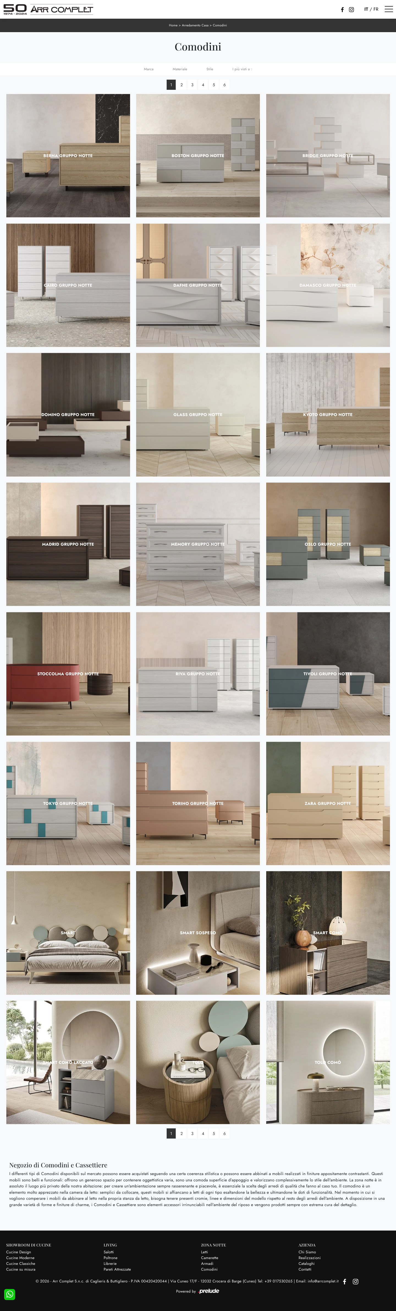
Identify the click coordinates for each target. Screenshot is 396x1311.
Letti (204, 1252)
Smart (68, 933)
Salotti (109, 1252)
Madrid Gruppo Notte (68, 544)
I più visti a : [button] (242, 68)
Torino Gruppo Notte (198, 803)
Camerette (209, 1257)
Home (173, 25)
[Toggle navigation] (389, 9)
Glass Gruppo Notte (198, 415)
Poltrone (110, 1257)
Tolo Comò (328, 1062)
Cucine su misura (20, 1269)
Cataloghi (307, 1263)
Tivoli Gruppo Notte (328, 674)
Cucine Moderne (20, 1257)
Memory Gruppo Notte (198, 544)
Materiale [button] (180, 68)
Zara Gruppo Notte (328, 803)
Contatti (305, 1269)
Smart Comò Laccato (68, 1062)
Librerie (110, 1263)
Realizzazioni (310, 1257)
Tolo (198, 1062)
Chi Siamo (307, 1252)
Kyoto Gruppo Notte (328, 415)
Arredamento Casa (195, 25)
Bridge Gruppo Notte (327, 155)
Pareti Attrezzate (117, 1269)
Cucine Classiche (20, 1263)
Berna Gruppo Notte (68, 155)
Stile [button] (210, 68)
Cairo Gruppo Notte (68, 285)
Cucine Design (18, 1252)
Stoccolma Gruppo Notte (68, 674)
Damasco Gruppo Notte (327, 285)
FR (375, 9)
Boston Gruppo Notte (198, 155)
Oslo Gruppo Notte (328, 544)
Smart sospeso (198, 933)
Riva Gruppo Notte (198, 674)
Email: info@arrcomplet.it (318, 1281)
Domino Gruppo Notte (68, 415)
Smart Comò (328, 933)
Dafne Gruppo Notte (198, 285)
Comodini (220, 25)
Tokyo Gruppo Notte (68, 803)
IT (366, 9)
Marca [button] (148, 68)
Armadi (207, 1263)
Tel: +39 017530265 (276, 1281)
